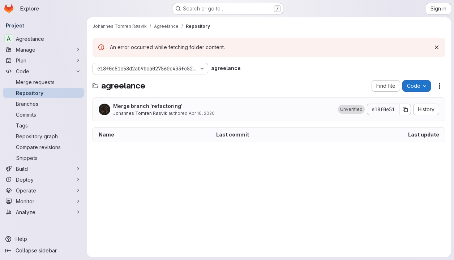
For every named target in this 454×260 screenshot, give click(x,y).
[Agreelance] (43, 39)
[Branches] (43, 104)
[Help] (43, 239)
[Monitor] (43, 201)
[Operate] (43, 190)
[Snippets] (43, 158)
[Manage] (43, 49)
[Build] (43, 169)
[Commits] (43, 114)
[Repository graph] (43, 136)
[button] (351, 109)
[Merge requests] (43, 82)
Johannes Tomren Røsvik (140, 113)
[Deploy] (43, 179)
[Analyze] (43, 212)
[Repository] (43, 93)
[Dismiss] (436, 47)
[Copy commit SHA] (405, 109)
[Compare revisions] (43, 147)
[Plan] (43, 60)
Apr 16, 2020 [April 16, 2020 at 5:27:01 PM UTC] (202, 113)
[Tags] (43, 125)
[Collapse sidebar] (43, 251)
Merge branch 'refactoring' (148, 106)
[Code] (43, 71)
